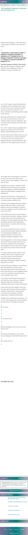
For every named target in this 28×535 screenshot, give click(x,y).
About (5, 529)
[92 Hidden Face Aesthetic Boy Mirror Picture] (4, 503)
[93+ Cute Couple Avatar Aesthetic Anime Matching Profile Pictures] (4, 499)
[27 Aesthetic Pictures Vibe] (4, 516)
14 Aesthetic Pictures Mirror (14, 510)
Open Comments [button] (14, 490)
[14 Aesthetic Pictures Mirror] (4, 511)
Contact (10, 529)
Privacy (16, 529)
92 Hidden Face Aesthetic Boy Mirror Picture (17, 501)
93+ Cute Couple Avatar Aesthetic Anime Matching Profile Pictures (17, 498)
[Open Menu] (23, 2)
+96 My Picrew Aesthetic (13, 506)
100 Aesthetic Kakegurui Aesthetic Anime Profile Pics (14, 9)
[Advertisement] (14, 26)
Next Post (4, 478)
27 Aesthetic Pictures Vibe (13, 514)
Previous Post (22, 478)
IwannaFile (4, 1)
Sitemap (22, 529)
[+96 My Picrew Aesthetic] (4, 507)
